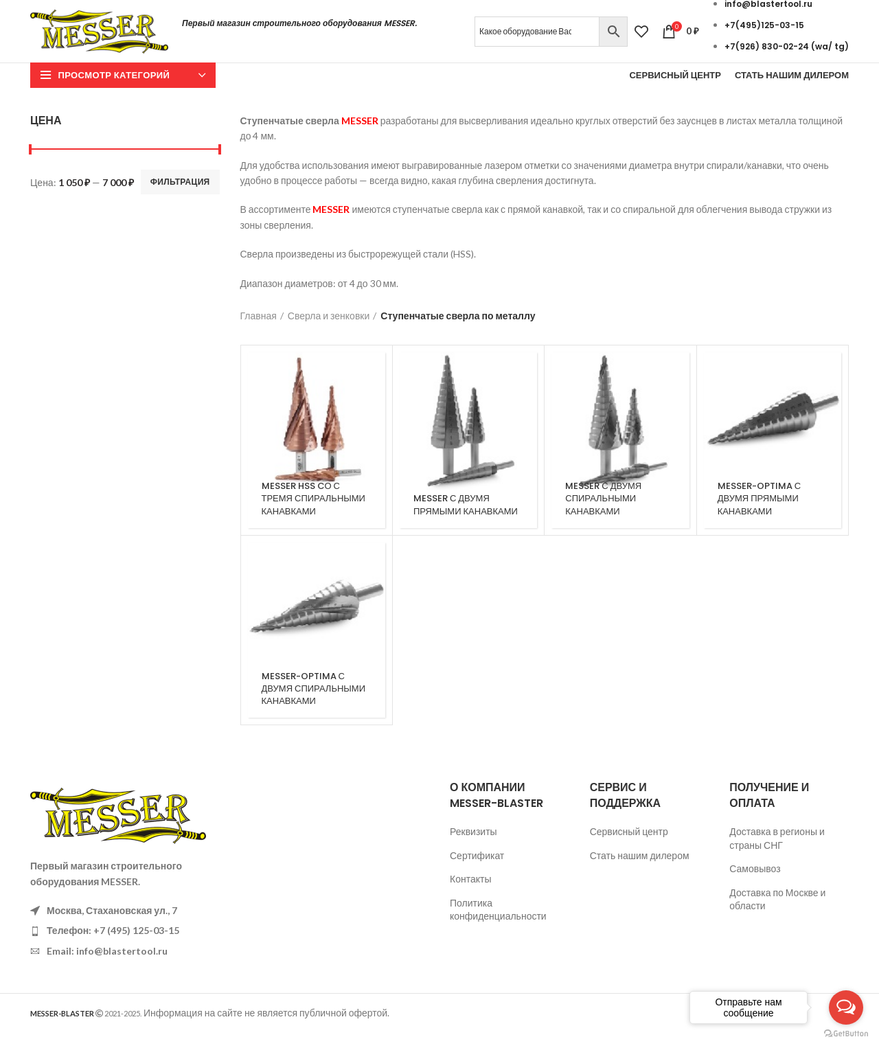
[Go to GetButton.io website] (846, 1033)
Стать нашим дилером (639, 870)
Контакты (470, 894)
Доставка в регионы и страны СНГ (776, 853)
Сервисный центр (629, 846)
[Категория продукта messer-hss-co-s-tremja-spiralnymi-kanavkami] (316, 455)
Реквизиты (473, 846)
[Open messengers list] (846, 1007)
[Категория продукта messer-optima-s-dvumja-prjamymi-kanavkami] (772, 455)
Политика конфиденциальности (498, 924)
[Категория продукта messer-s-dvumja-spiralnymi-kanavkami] (620, 455)
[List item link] (125, 945)
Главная (258, 331)
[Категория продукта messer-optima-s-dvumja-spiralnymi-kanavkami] (316, 645)
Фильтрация (180, 197)
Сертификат (477, 870)
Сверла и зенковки (329, 331)
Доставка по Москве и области (777, 914)
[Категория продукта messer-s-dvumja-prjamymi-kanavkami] (468, 455)
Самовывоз (754, 883)
